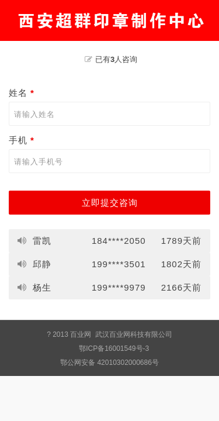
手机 (23, 140)
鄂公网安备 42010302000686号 (109, 362)
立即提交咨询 (110, 203)
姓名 (23, 93)
